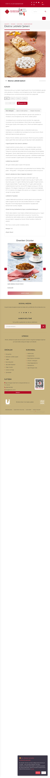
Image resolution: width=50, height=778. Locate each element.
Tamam (38, 772)
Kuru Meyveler (9, 362)
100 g (7, 98)
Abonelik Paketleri (10, 364)
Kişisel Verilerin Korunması (19, 409)
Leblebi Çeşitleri (28, 24)
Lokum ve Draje (10, 369)
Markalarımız (30, 365)
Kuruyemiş (19, 24)
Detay (32, 769)
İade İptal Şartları (8, 409)
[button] (24, 75)
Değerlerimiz (30, 355)
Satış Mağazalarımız (32, 363)
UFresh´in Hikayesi (32, 360)
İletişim (18, 392)
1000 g (24, 98)
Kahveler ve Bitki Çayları (12, 356)
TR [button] (43, 3)
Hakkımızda (30, 353)
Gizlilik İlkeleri (28, 409)
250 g (13, 98)
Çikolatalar (8, 372)
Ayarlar (43, 772)
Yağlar (7, 359)
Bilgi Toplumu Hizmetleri (33, 358)
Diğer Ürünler (9, 367)
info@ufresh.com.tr (11, 389)
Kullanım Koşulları (36, 409)
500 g (18, 98)
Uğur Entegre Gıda (32, 367)
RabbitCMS (42, 411)
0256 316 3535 (9, 387)
